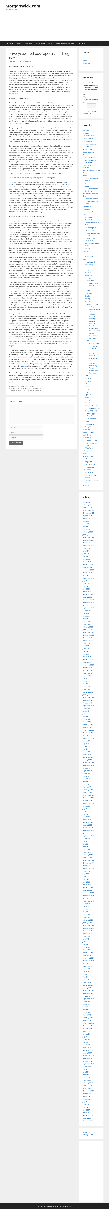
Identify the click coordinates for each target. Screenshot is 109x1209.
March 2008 (87, 1080)
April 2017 (86, 784)
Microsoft (88, 147)
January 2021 (87, 662)
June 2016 (86, 811)
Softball (87, 403)
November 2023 (88, 573)
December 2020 (88, 665)
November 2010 (88, 993)
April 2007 (86, 1110)
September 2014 (88, 868)
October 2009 (87, 1029)
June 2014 (86, 877)
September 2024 (88, 545)
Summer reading (88, 432)
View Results (91, 111)
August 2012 (87, 936)
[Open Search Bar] (100, 43)
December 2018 (88, 730)
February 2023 (88, 594)
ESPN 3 (41, 341)
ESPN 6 (11, 343)
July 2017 (86, 776)
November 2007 (88, 1091)
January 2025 (87, 535)
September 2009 (88, 1031)
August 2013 (87, 904)
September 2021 (88, 640)
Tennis (87, 421)
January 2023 (87, 597)
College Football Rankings (92, 316)
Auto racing (89, 265)
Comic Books (87, 141)
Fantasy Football (29, 386)
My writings (87, 206)
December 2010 (88, 991)
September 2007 (88, 1096)
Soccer (87, 397)
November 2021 (88, 635)
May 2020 (86, 684)
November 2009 (88, 1026)
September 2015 (88, 836)
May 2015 (86, 847)
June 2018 (86, 746)
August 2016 (87, 806)
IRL (88, 267)
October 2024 (87, 543)
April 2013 (86, 915)
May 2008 (86, 1075)
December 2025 (88, 510)
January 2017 (87, 792)
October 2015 (87, 833)
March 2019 (87, 722)
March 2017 (87, 787)
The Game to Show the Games (65, 43)
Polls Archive (87, 113)
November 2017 (88, 765)
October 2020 (87, 670)
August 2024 (87, 548)
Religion (85, 251)
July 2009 (86, 1037)
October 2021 (87, 638)
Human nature (90, 212)
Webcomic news (90, 464)
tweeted (24, 182)
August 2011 (87, 969)
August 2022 (87, 611)
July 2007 (86, 1102)
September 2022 (88, 608)
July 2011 (86, 971)
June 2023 (86, 583)
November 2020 (88, 668)
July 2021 (86, 646)
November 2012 (88, 928)
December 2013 (88, 893)
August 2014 (87, 871)
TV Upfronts (89, 448)
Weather (86, 453)
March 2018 (87, 754)
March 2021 (87, 657)
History (85, 155)
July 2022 (86, 613)
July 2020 (86, 678)
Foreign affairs (90, 238)
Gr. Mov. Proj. (87, 58)
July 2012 (86, 939)
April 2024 (86, 559)
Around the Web (88, 136)
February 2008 (88, 1083)
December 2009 (88, 1023)
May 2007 (86, 1107)
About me (10, 43)
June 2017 (86, 779)
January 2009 (87, 1053)
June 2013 (86, 909)
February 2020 (88, 692)
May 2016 (86, 814)
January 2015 (87, 858)
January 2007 (87, 1118)
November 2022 (88, 602)
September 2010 (88, 999)
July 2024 (86, 551)
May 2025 (86, 526)
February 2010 (88, 1018)
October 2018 (87, 735)
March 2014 (87, 885)
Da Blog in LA (87, 149)
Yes (85, 94)
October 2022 (87, 605)
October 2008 (87, 1061)
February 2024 (88, 564)
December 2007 (88, 1088)
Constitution (89, 220)
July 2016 (86, 809)
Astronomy (89, 257)
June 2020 (86, 681)
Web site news (88, 456)
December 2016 (88, 795)
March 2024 (87, 562)
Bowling (88, 296)
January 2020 (87, 695)
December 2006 (88, 1121)
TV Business (87, 438)
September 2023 (88, 578)
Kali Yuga (55, 162)
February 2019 (88, 725)
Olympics (88, 395)
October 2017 (87, 768)
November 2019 (88, 700)
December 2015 (88, 828)
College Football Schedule (92, 323)
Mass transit (87, 165)
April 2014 (86, 882)
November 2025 (88, 513)
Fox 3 (47, 341)
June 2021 (86, 649)
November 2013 (88, 895)
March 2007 (87, 1113)
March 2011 (87, 982)
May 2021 (86, 651)
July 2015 (86, 841)
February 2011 (88, 985)
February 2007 (88, 1115)
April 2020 (86, 687)
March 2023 (87, 592)
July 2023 (86, 581)
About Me (14, 386)
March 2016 (87, 820)
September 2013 (88, 901)
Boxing (87, 299)
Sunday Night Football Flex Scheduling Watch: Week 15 (27, 388)
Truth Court (87, 435)
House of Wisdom (28, 112)
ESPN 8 (65, 341)
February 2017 (88, 790)
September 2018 (88, 738)
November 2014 (88, 863)
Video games (87, 451)
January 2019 (87, 727)
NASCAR (90, 270)
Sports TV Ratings (93, 408)
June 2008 (86, 1072)
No (85, 97)
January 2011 (87, 988)
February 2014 (88, 887)
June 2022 (86, 616)
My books (86, 186)
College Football (92, 304)
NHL (86, 392)
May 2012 (86, 944)
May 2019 (86, 716)
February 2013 (88, 920)
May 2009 (86, 1042)
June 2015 (86, 844)
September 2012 (88, 933)
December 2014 (88, 860)
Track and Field (90, 424)
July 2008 (86, 1069)
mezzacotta (23, 366)
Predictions (86, 248)
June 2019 (86, 714)
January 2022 (87, 630)
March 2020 (87, 689)
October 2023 (87, 575)
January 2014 (87, 890)
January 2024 (87, 567)
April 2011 (86, 980)
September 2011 (88, 966)
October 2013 (87, 898)
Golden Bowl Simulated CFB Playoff (94, 330)
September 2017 (88, 771)
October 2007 (87, 1094)
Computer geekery (89, 144)
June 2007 (86, 1104)
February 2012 (88, 953)
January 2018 (87, 760)
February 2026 (88, 505)
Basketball (88, 276)
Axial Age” (42, 141)
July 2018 (86, 744)
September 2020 (88, 673)
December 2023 (88, 570)
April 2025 (86, 529)
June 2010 (86, 1007)
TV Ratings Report (91, 440)
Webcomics (28, 43)
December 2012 (88, 925)
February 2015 (88, 855)
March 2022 (87, 624)
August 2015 (87, 839)
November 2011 (88, 961)
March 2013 (87, 917)
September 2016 (88, 803)
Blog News (21, 386)
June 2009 (86, 1039)
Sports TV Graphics (91, 411)
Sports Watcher (90, 419)
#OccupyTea (89, 217)
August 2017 (87, 773)
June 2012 (86, 942)
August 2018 (87, 741)
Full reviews (89, 472)
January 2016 (87, 825)
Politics (85, 214)
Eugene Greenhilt (15, 361)
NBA (88, 291)
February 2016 (88, 822)
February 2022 (88, 627)
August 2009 (87, 1034)
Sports (19, 43)
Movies (85, 176)
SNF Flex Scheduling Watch (43, 43)
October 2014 (87, 866)
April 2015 (86, 849)
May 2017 (86, 782)
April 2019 (86, 719)
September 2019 (88, 706)
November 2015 (88, 830)
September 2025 (88, 518)
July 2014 (86, 874)
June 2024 (86, 554)
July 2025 (86, 521)
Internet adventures (90, 157)
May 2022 (86, 619)
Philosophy (86, 209)
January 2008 (87, 1085)
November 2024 (88, 540)
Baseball (88, 273)
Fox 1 (70, 341)
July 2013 (86, 906)
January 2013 (87, 923)
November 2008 (88, 1058)
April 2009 (86, 1045)
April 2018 (86, 752)
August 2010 (87, 1001)
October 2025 (87, 516)
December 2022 (88, 600)
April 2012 (86, 947)
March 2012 (87, 950)
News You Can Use (91, 199)
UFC (88, 389)
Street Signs (87, 63)
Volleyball (88, 427)
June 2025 (86, 524)
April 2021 (86, 654)
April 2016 (86, 817)
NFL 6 (52, 341)
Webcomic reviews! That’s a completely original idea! (27, 390)
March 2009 (87, 1047)
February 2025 (88, 532)
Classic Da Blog (88, 138)
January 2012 (87, 955)
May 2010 (86, 1009)
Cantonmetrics (82, 43)
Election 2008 (89, 230)
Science (85, 254)
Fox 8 (37, 341)
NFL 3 (17, 343)
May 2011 (86, 977)
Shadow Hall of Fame (94, 348)
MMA (87, 387)
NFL (88, 341)
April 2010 (86, 1012)
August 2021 (87, 643)
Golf (86, 376)
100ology (86, 130)
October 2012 (87, 931)
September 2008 (88, 1064)
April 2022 (86, 621)
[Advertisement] (54, 27)
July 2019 (86, 711)
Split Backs (58, 341)
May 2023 (86, 586)
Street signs (87, 429)
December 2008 (88, 1056)
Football (88, 301)
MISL (86, 384)
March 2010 (87, 1015)
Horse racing (89, 378)
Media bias (86, 168)
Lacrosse (88, 381)
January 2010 (87, 1020)
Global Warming (88, 152)
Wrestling (86, 485)
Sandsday (90, 467)
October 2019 (87, 703)
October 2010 (87, 996)
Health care (89, 241)
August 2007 (87, 1099)
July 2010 (86, 1004)
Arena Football (90, 262)
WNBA (89, 293)
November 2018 (88, 733)
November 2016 (88, 798)
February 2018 (88, 757)
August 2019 (87, 708)
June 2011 (86, 974)
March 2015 (87, 852)
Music (85, 183)
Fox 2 (32, 341)
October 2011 (87, 963)
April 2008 (86, 1077)
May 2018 (86, 749)
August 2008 (87, 1066)
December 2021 (88, 632)
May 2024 (86, 556)
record (31, 375)
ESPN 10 (26, 343)
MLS (88, 400)
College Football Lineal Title (94, 309)
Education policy (90, 228)
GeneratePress (66, 1206)
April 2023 (86, 589)
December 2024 (88, 537)
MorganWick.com (23, 6)
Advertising (89, 459)
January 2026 (87, 508)
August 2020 (87, 676)
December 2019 (88, 697)
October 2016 (87, 801)
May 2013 (86, 912)
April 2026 (86, 502)
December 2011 (88, 958)
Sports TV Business (91, 405)
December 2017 (88, 763)
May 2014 (86, 879)
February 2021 (88, 659)
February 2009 (88, 1050)
